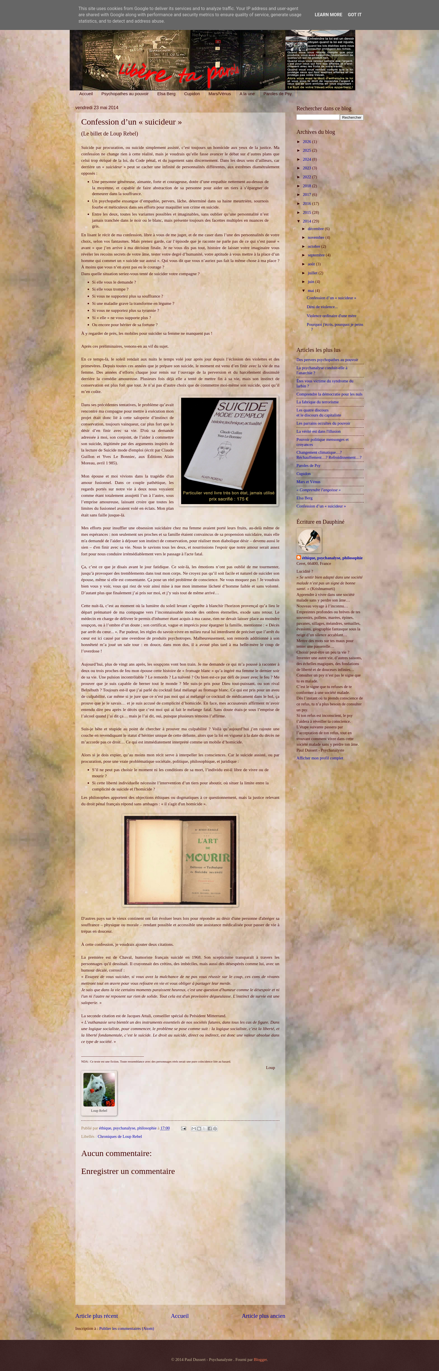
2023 (307, 168)
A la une (247, 93)
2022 (307, 177)
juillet (313, 273)
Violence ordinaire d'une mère (331, 315)
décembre (316, 228)
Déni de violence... (322, 307)
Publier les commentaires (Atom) (126, 1328)
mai (311, 290)
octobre (314, 246)
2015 (307, 212)
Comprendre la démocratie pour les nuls (329, 394)
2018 (307, 186)
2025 (307, 150)
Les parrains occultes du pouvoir (323, 423)
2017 (307, 194)
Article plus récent (96, 1316)
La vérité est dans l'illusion (318, 431)
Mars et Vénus (308, 481)
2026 (307, 141)
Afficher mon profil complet (319, 758)
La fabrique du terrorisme (317, 402)
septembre (317, 255)
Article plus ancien (263, 1316)
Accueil (86, 93)
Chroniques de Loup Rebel (120, 1136)
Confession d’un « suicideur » (331, 298)
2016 (307, 203)
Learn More (328, 14)
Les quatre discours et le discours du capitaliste (320, 412)
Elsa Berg (166, 93)
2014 (307, 221)
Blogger (260, 1359)
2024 (307, 159)
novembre (316, 237)
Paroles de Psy (277, 93)
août (312, 264)
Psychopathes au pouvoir (124, 93)
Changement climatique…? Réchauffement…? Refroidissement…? (328, 455)
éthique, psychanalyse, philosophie (332, 558)
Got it (354, 14)
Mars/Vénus (220, 93)
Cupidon (192, 93)
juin (311, 281)
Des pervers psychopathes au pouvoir (327, 359)
